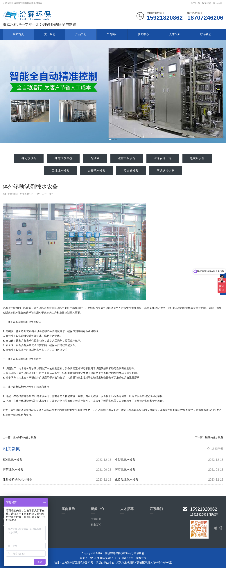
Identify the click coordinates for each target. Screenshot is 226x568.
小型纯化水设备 (169, 460)
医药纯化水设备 (57, 470)
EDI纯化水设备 (57, 460)
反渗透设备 (131, 170)
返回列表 (217, 448)
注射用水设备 (126, 158)
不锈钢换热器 (165, 170)
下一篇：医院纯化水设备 (209, 437)
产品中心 (80, 34)
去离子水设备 (96, 170)
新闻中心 (143, 34)
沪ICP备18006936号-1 (103, 557)
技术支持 (141, 557)
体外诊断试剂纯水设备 (57, 480)
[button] (110, 139)
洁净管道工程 (162, 158)
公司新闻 (96, 519)
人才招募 (174, 34)
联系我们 (206, 3)
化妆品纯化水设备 (169, 480)
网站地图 (217, 3)
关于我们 (195, 3)
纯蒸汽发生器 (63, 158)
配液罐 (95, 158)
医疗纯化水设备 (169, 470)
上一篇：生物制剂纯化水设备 (19, 437)
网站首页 (18, 34)
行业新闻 (96, 524)
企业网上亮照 (126, 557)
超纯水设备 (197, 158)
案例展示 (112, 34)
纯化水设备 (28, 158)
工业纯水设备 (60, 170)
